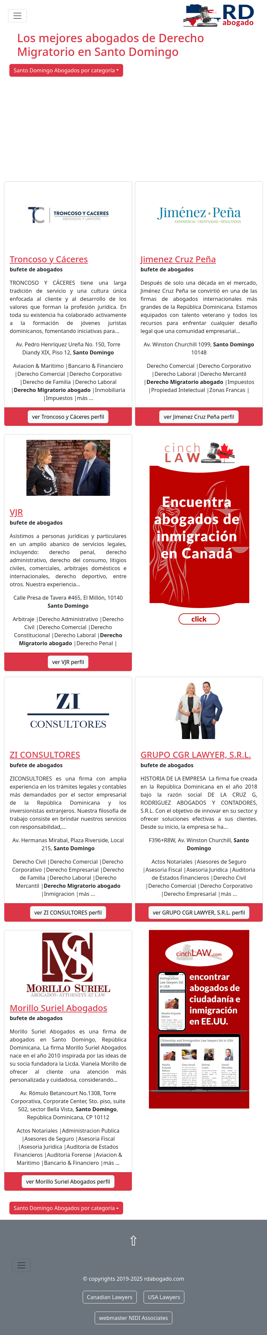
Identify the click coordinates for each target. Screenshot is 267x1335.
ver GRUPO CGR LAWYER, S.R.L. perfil (199, 912)
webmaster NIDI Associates (133, 1318)
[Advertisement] (133, 129)
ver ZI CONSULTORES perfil (68, 912)
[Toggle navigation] (17, 15)
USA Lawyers (164, 1297)
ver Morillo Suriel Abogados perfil (68, 1181)
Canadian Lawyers (109, 1297)
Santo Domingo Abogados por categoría (64, 70)
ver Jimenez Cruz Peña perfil (199, 416)
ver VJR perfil (68, 662)
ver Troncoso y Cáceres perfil (68, 416)
